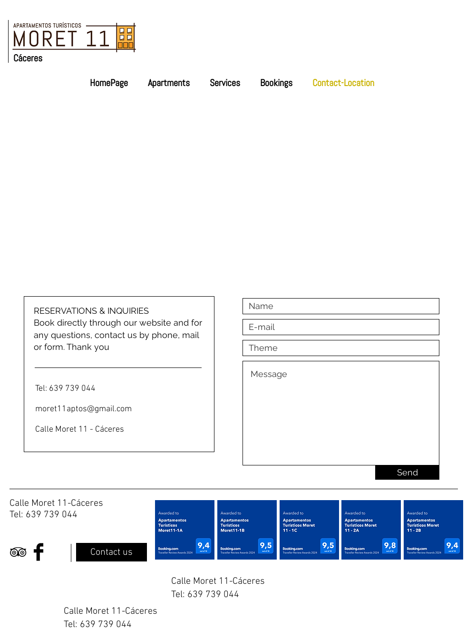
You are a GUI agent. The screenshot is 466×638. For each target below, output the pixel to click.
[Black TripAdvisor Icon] (18, 552)
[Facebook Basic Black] (38, 552)
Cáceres (27, 58)
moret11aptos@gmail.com (83, 409)
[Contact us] (111, 552)
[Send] (407, 472)
